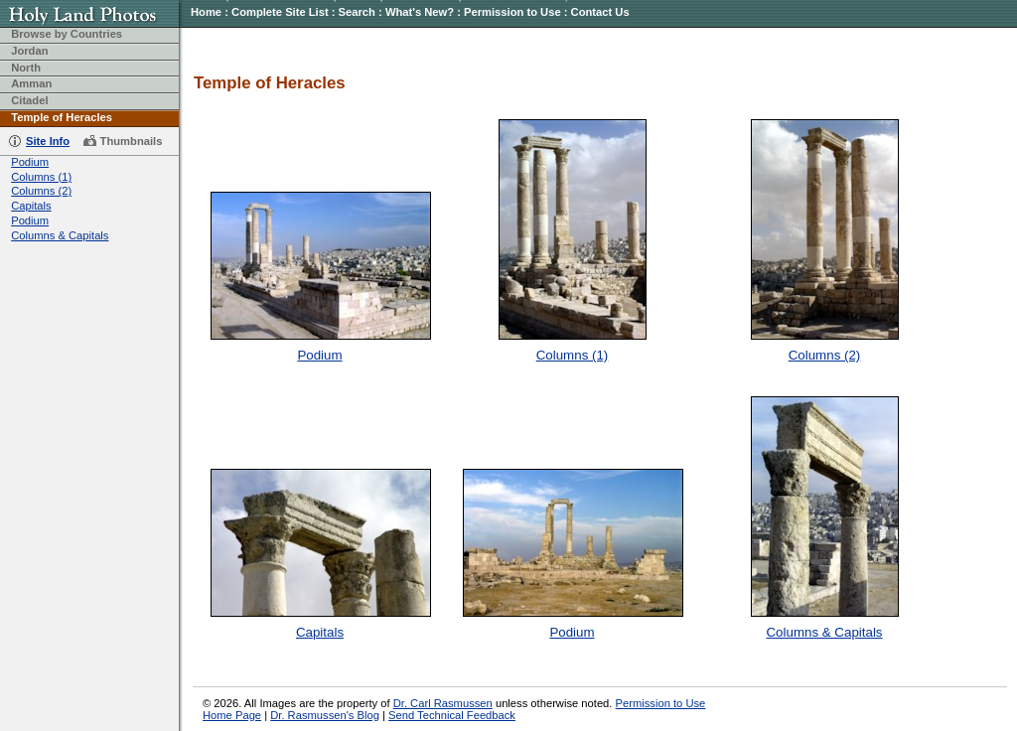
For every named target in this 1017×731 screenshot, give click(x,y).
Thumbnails (131, 141)
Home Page (232, 715)
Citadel (29, 100)
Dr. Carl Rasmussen (443, 703)
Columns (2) (41, 191)
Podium (30, 162)
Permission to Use (512, 12)
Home (206, 12)
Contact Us (600, 12)
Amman (31, 83)
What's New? (419, 12)
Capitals (31, 206)
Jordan (29, 51)
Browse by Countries (66, 34)
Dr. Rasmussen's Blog (324, 715)
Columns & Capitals (59, 235)
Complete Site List (280, 12)
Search (357, 12)
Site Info (48, 141)
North (26, 67)
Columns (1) (41, 177)
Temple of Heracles (61, 117)
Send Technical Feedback (451, 715)
